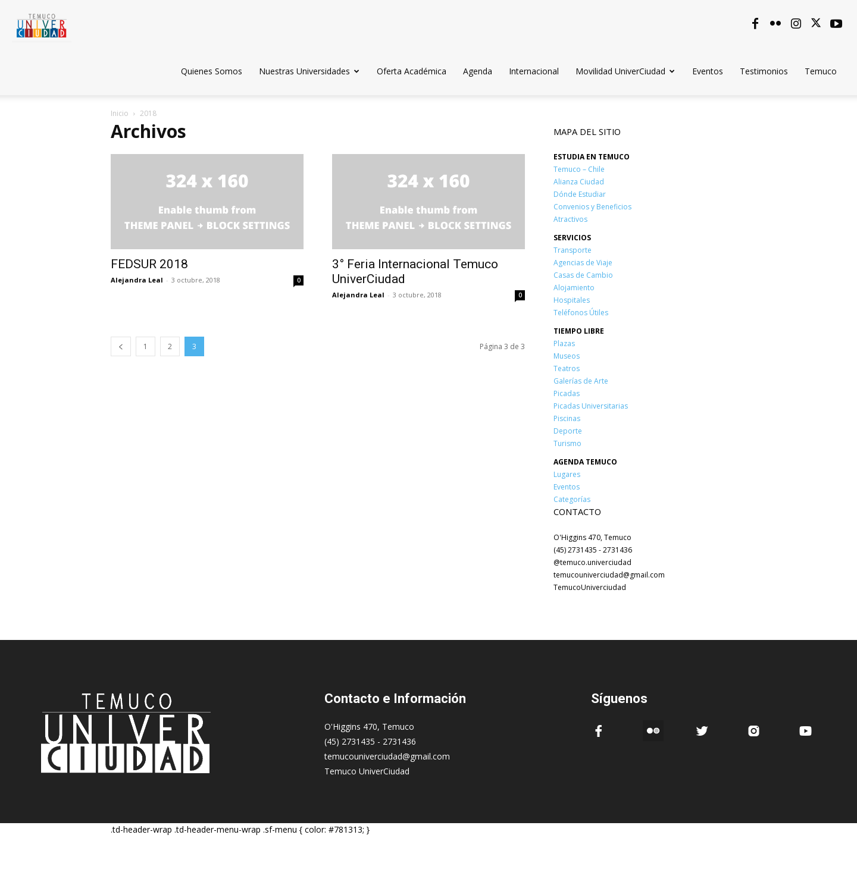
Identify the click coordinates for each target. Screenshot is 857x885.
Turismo (567, 443)
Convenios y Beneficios (592, 207)
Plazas (564, 343)
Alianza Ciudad (578, 182)
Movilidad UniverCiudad (625, 71)
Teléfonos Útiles (580, 312)
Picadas (566, 393)
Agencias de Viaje (582, 263)
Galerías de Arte (580, 381)
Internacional (534, 71)
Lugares (566, 474)
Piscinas (566, 418)
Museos (566, 356)
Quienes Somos (211, 71)
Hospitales (571, 300)
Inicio (120, 113)
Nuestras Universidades (309, 71)
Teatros (566, 368)
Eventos (707, 71)
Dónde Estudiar (579, 194)
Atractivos (570, 219)
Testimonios (764, 71)
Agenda (477, 71)
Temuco (821, 71)
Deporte (567, 431)
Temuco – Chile (579, 169)
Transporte (572, 250)
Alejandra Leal (137, 279)
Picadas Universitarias (590, 406)
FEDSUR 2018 (149, 264)
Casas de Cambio (583, 275)
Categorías (571, 499)
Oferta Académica (411, 71)
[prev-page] (121, 346)
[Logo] (41, 23)
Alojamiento (574, 288)
